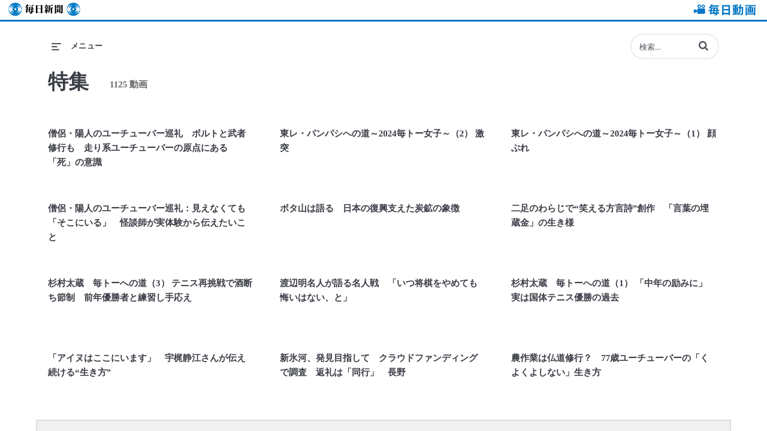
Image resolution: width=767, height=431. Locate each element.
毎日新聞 (44, 9)
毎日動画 (723, 9)
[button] (703, 45)
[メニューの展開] (77, 46)
